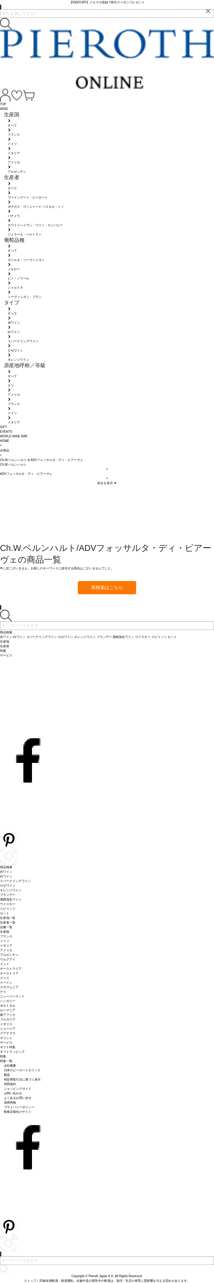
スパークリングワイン (15, 881)
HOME (4, 441)
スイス (4, 978)
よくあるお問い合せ (18, 1098)
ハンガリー (7, 1001)
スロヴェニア (9, 987)
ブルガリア (7, 1019)
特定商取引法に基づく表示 (22, 1079)
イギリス (6, 1024)
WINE (4, 108)
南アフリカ (7, 1014)
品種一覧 (6, 927)
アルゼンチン (9, 954)
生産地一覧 (7, 918)
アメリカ (6, 950)
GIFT (3, 427)
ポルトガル (7, 1005)
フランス (6, 936)
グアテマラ (7, 1033)
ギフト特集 (7, 1047)
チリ (3, 991)
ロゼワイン (7, 885)
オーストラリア (11, 968)
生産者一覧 (7, 922)
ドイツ (4, 941)
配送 (7, 1075)
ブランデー (7, 894)
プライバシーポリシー (19, 1107)
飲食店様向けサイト (18, 1111)
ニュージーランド (12, 996)
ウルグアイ (7, 959)
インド (4, 964)
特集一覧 (6, 1061)
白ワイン (6, 876)
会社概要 (10, 1065)
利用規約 (10, 1084)
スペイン (6, 982)
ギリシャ (6, 1038)
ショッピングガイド (18, 1088)
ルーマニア (7, 1010)
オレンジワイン (11, 890)
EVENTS (6, 431)
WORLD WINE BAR (13, 436)
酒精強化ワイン (11, 899)
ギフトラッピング (12, 1051)
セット (4, 913)
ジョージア (7, 1028)
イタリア (6, 945)
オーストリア (9, 973)
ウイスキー (7, 904)
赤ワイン (6, 871)
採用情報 (10, 1102)
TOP (3, 104)
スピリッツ (7, 908)
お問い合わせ (13, 1093)
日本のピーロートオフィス (22, 1070)
